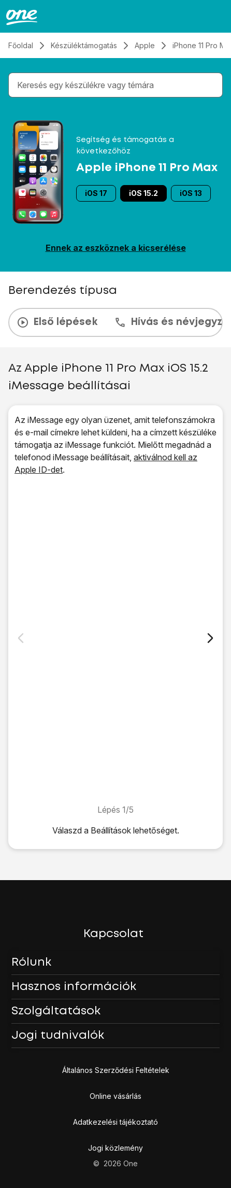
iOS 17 (96, 193)
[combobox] (117, 85)
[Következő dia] (210, 638)
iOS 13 (191, 193)
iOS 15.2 (143, 193)
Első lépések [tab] (57, 322)
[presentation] (115, 322)
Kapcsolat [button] (113, 934)
